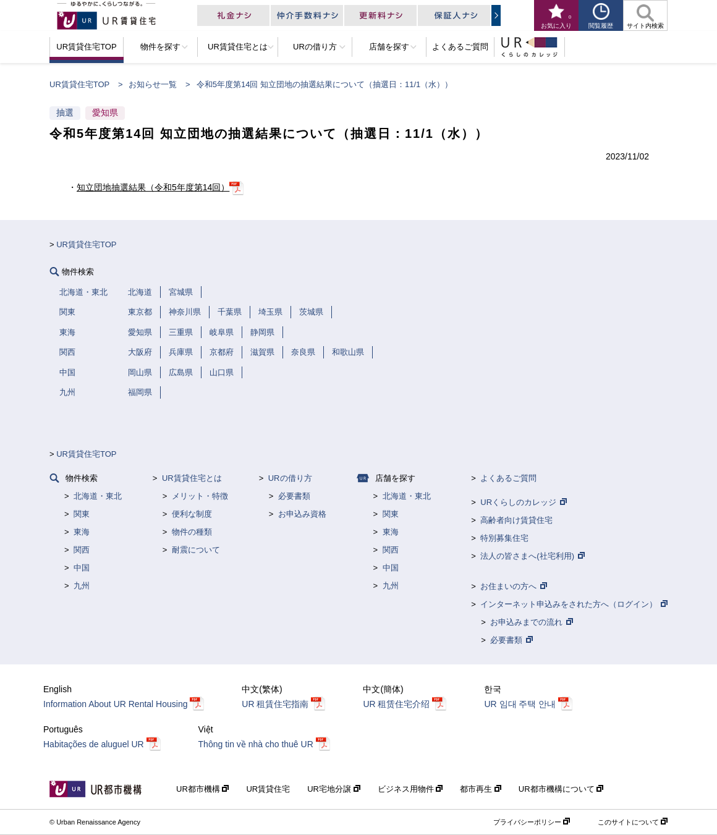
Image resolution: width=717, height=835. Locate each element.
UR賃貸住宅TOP (79, 84)
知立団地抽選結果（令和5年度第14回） (153, 187)
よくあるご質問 (508, 478)
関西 (82, 549)
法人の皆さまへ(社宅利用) (527, 556)
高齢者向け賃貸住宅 (516, 520)
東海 (82, 531)
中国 (82, 567)
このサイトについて (628, 822)
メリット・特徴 (200, 496)
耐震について (196, 549)
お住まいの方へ (508, 586)
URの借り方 (290, 478)
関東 (82, 514)
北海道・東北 (98, 496)
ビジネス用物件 (407, 789)
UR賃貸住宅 (268, 789)
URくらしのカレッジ (518, 502)
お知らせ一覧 (153, 84)
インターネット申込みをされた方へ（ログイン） (568, 604)
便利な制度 (192, 514)
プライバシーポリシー (527, 822)
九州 (82, 585)
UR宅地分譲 (330, 789)
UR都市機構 (199, 789)
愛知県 (105, 112)
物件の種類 (192, 531)
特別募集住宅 (504, 538)
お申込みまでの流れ (526, 622)
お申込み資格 (302, 514)
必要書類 (294, 496)
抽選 (65, 112)
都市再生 (477, 789)
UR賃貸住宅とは (192, 478)
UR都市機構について (557, 789)
